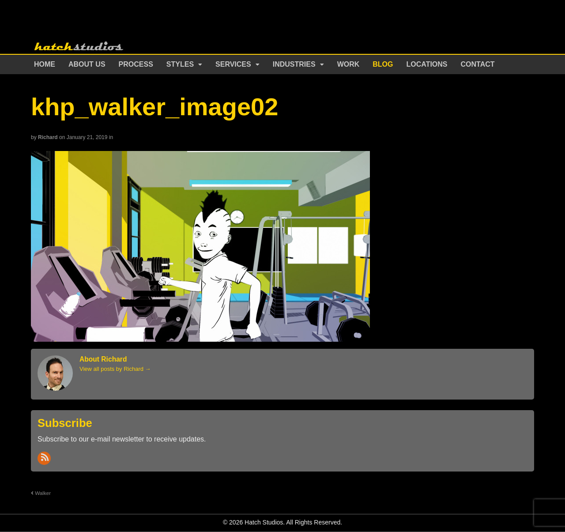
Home (44, 64)
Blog (383, 64)
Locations (427, 64)
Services (233, 64)
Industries (294, 64)
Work (348, 64)
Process (136, 64)
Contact (478, 64)
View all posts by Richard (115, 369)
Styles (180, 64)
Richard (48, 137)
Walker (41, 493)
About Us (86, 64)
